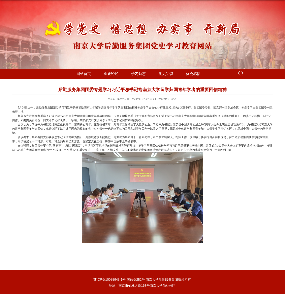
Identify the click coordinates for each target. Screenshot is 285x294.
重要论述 (111, 74)
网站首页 (83, 74)
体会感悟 (193, 74)
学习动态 (138, 74)
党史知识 (166, 74)
